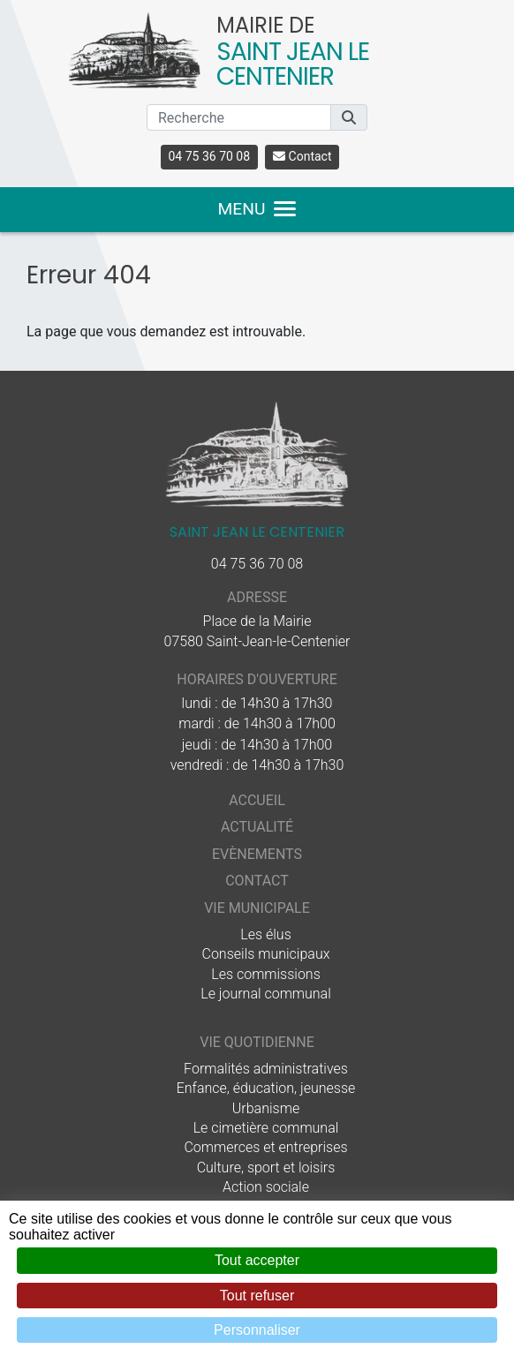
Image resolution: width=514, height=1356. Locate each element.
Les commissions (266, 974)
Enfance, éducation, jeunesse (266, 1088)
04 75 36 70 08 (210, 156)
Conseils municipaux (266, 953)
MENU (257, 209)
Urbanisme (265, 1108)
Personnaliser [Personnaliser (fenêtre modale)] (257, 1329)
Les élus (265, 934)
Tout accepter (257, 1260)
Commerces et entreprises (265, 1147)
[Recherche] (239, 117)
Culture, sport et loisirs (266, 1167)
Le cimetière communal (266, 1127)
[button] (348, 117)
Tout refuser (257, 1295)
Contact (302, 156)
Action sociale (266, 1187)
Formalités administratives (266, 1068)
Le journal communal (265, 993)
